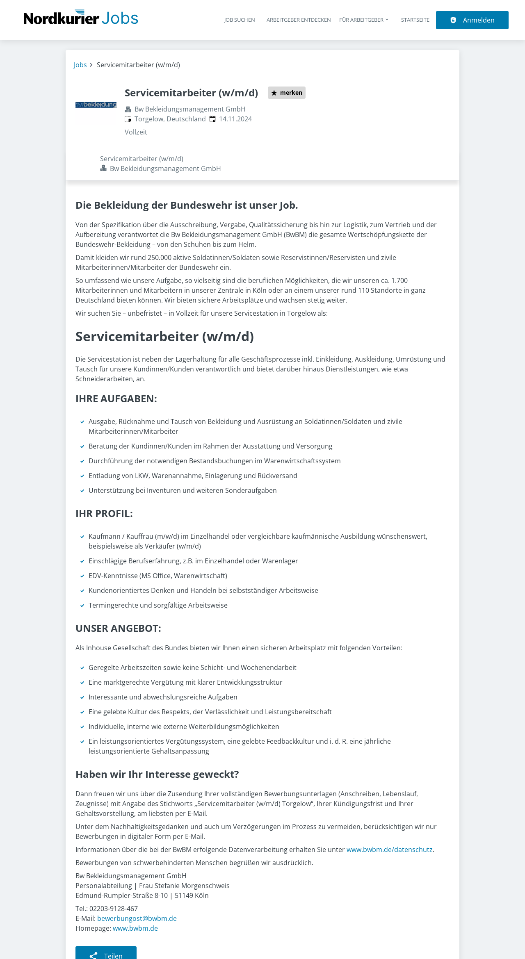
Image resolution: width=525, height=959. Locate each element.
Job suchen (239, 19)
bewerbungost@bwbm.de (137, 885)
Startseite (415, 19)
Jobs (80, 64)
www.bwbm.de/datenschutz (390, 816)
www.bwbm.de (135, 895)
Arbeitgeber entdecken (299, 19)
